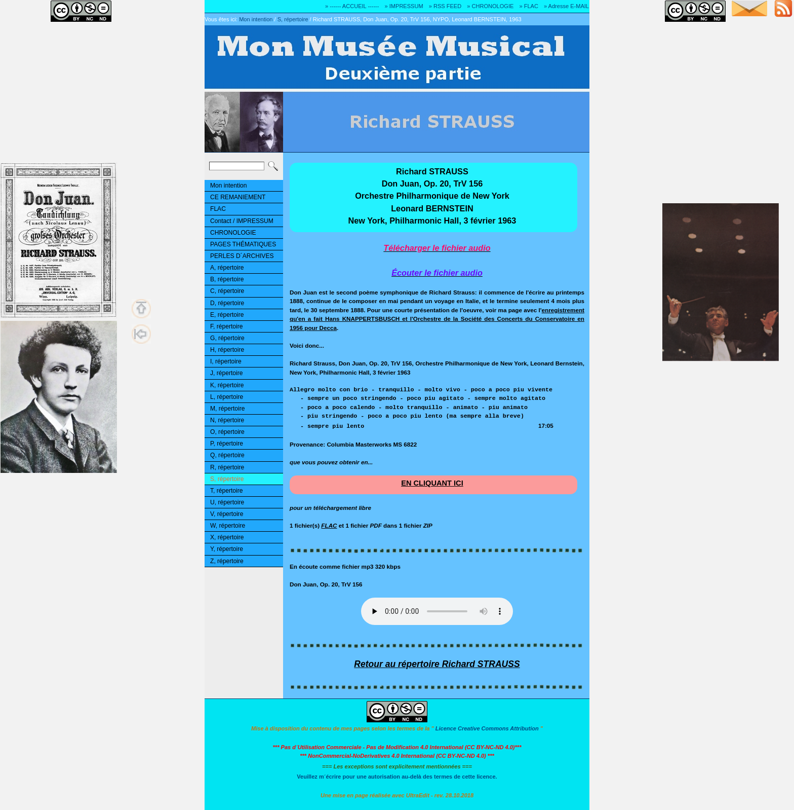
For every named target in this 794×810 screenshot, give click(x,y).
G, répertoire (227, 338)
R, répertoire (227, 467)
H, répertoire (227, 349)
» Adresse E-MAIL (566, 6)
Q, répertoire (227, 455)
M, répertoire (227, 408)
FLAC (218, 208)
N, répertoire (227, 420)
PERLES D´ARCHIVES (242, 256)
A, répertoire (227, 267)
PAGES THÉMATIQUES (243, 244)
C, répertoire (227, 290)
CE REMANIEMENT (237, 197)
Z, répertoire (227, 561)
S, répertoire (292, 19)
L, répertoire (226, 396)
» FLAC (528, 6)
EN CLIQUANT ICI (432, 483)
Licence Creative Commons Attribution (487, 728)
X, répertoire (227, 537)
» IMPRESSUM (404, 6)
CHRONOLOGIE (233, 232)
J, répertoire (226, 373)
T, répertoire (226, 490)
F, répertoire (226, 326)
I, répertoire (226, 361)
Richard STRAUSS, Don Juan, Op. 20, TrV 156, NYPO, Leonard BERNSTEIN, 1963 (417, 19)
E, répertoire (227, 314)
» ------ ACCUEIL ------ (352, 6)
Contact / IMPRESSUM (241, 221)
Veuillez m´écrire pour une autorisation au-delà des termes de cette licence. (397, 777)
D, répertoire (227, 303)
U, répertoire (227, 502)
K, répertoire (227, 385)
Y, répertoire (226, 549)
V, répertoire (226, 514)
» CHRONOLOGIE (490, 6)
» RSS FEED (445, 6)
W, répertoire (227, 525)
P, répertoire (226, 443)
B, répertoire (227, 279)
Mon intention (255, 19)
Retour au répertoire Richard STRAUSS (437, 664)
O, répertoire (227, 431)
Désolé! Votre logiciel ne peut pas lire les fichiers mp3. (437, 611)
